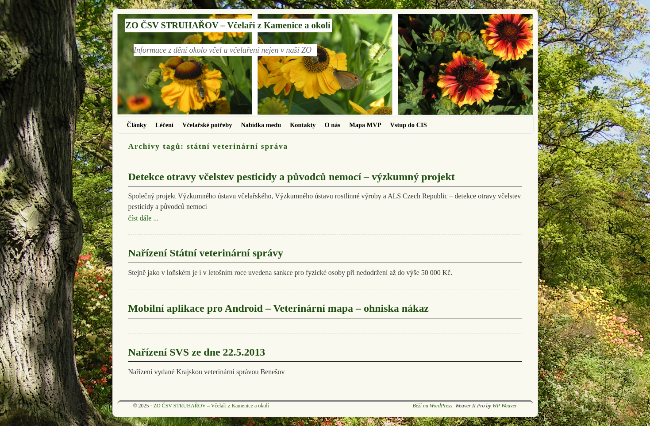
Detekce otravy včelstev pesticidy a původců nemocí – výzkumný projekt (291, 176)
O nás (333, 124)
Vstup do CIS (408, 124)
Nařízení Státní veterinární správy (205, 253)
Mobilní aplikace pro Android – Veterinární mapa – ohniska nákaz (278, 308)
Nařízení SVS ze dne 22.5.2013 (196, 352)
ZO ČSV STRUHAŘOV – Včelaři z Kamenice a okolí (227, 25)
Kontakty (302, 124)
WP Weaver (504, 406)
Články (137, 124)
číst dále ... (143, 218)
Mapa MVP (365, 124)
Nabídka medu (261, 124)
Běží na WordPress (432, 406)
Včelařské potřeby (207, 124)
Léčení (164, 124)
